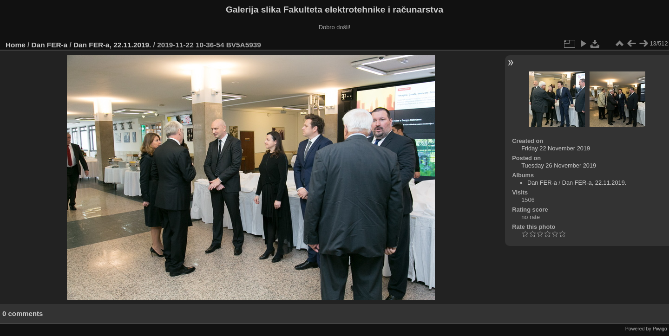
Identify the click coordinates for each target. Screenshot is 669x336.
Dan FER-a (50, 45)
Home (16, 45)
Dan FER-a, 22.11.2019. (112, 45)
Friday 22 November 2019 (555, 148)
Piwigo (660, 328)
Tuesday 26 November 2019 (558, 165)
